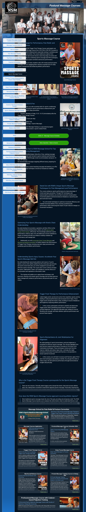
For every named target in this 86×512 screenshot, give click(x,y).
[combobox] (77, 1)
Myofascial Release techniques (47, 228)
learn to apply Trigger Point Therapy (44, 215)
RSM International (40, 489)
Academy (49, 489)
